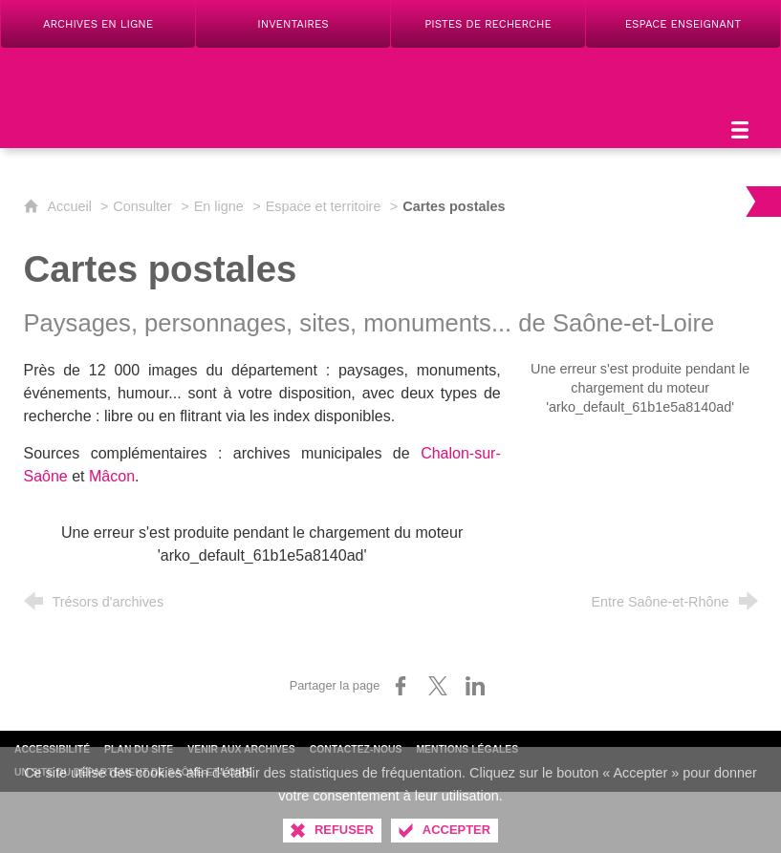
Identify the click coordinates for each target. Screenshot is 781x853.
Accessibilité (52, 749)
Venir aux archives (240, 749)
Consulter (142, 206)
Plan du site (138, 749)
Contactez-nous (356, 749)
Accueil (72, 206)
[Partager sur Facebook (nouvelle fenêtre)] (400, 686)
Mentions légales (467, 749)
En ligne (219, 206)
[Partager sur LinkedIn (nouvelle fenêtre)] (475, 686)
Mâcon (112, 476)
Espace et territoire (323, 206)
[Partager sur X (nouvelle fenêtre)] (438, 686)
